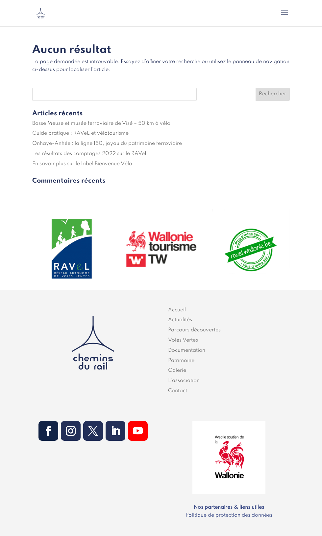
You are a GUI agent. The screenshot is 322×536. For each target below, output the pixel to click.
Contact (177, 390)
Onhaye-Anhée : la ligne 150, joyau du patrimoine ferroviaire (107, 143)
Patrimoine (181, 360)
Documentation (186, 350)
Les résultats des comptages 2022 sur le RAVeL (90, 153)
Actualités (180, 320)
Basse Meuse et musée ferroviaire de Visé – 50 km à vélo (101, 123)
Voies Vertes (183, 340)
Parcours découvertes (194, 330)
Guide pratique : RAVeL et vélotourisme (80, 133)
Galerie (177, 370)
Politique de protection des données (229, 515)
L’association (184, 380)
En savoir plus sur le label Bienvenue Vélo (82, 164)
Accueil (177, 310)
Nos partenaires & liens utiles (229, 507)
